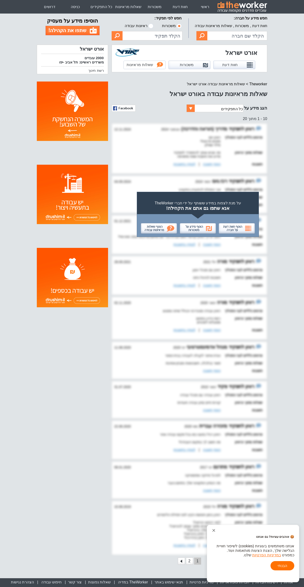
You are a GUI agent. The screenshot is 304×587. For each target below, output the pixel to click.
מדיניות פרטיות (202, 582)
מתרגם (220, 466)
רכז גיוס (219, 181)
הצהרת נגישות (22, 582)
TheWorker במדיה (132, 582)
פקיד (222, 386)
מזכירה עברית (212, 425)
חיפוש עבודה (51, 582)
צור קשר (75, 582)
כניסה (75, 7)
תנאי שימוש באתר (168, 582)
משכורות (155, 7)
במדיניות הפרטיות (266, 555)
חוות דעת (180, 7)
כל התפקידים (101, 7)
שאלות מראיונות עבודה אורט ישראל (216, 84)
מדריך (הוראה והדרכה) (204, 128)
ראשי (205, 7)
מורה (222, 261)
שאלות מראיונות (128, 7)
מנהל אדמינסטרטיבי (206, 347)
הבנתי (282, 566)
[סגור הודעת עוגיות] (214, 530)
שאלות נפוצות (99, 582)
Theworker (258, 84)
